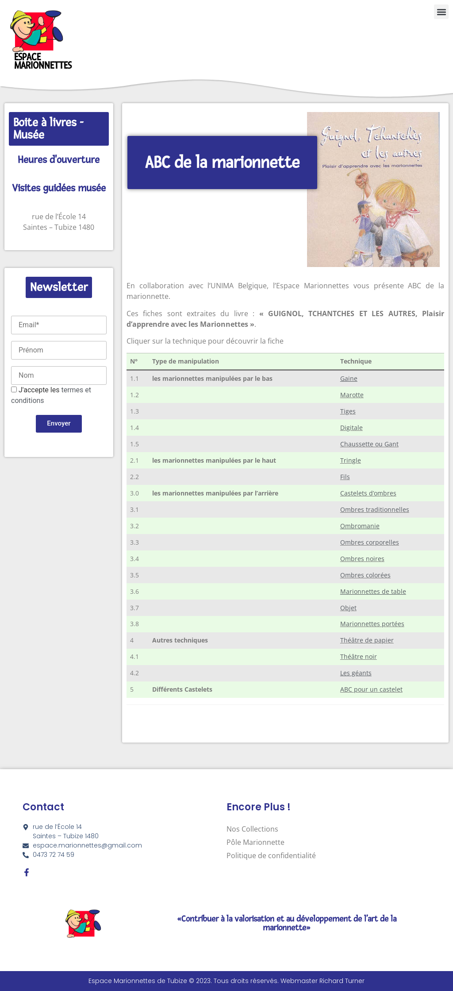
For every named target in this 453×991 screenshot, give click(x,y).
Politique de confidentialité (271, 855)
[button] (441, 11)
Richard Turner (342, 980)
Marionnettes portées (372, 623)
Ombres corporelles (369, 542)
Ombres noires (362, 558)
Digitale (351, 427)
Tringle (350, 460)
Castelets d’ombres (368, 493)
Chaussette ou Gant (369, 444)
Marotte (352, 395)
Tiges (348, 411)
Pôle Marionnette (255, 842)
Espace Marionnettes (43, 61)
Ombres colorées (365, 575)
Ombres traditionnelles (374, 509)
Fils (345, 476)
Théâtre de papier (367, 640)
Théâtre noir (358, 656)
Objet (348, 608)
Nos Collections (252, 829)
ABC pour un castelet (371, 689)
